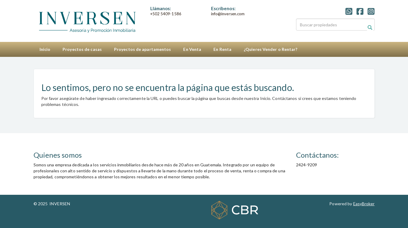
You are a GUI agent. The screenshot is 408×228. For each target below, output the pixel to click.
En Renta (222, 49)
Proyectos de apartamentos (142, 49)
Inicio (45, 49)
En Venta (192, 49)
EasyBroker (364, 203)
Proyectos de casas (82, 49)
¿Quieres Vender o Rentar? (271, 49)
